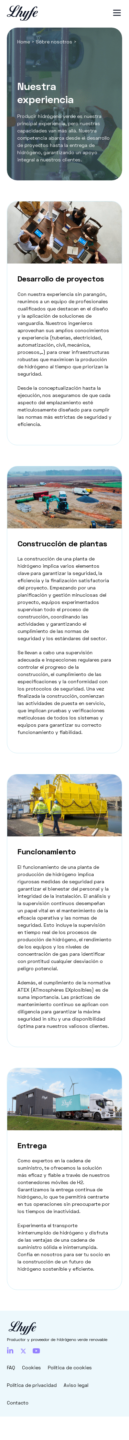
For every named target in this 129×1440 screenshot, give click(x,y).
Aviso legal (76, 1385)
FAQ (11, 1367)
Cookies (31, 1367)
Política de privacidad (32, 1385)
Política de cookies (70, 1367)
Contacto (18, 1403)
